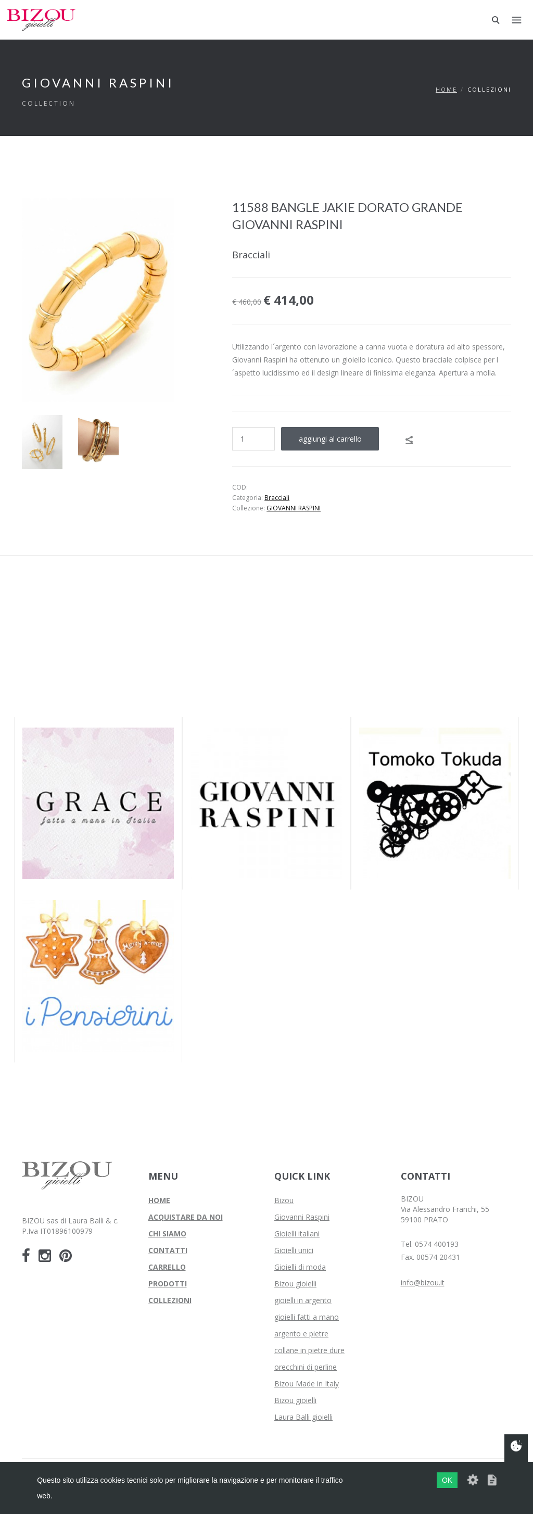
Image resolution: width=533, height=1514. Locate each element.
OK (447, 1480)
